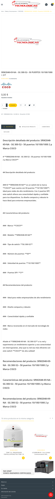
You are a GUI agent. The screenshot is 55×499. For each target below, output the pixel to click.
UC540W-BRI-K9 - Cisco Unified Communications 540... (41, 453)
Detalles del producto (28, 126)
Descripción (9, 126)
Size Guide (6, 132)
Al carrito (12, 105)
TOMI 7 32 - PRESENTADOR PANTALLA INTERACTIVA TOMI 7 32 (14, 453)
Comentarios (46, 126)
